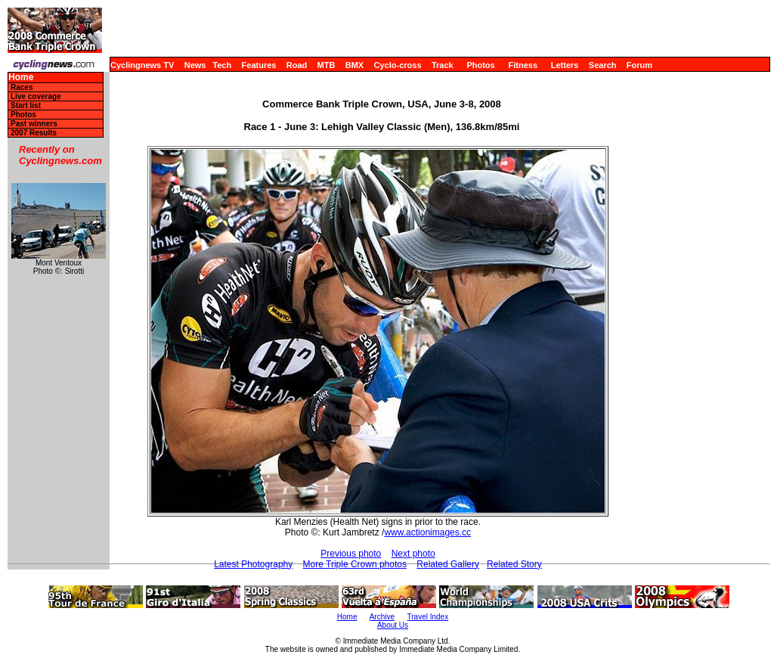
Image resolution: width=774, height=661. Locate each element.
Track (443, 65)
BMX (354, 65)
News (195, 65)
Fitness (522, 65)
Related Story (514, 564)
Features (259, 65)
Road (297, 65)
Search (603, 65)
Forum (639, 65)
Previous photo (350, 553)
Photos (480, 65)
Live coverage (36, 96)
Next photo (413, 553)
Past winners (34, 123)
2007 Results (34, 133)
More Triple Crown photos (355, 564)
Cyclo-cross (398, 65)
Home (20, 77)
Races (22, 87)
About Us (392, 625)
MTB (326, 65)
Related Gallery (447, 564)
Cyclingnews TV (142, 65)
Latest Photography (253, 564)
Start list (26, 105)
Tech (221, 65)
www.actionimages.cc (427, 532)
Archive (382, 617)
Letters (565, 65)
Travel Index (428, 617)
